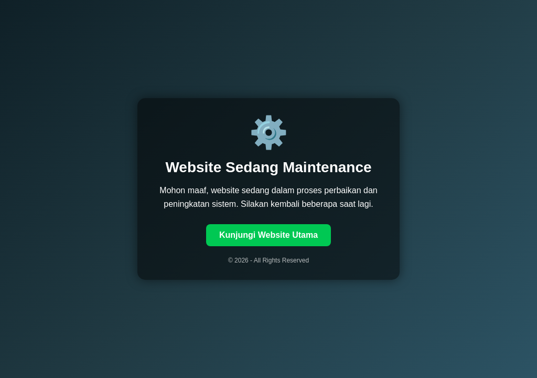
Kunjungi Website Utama (268, 234)
